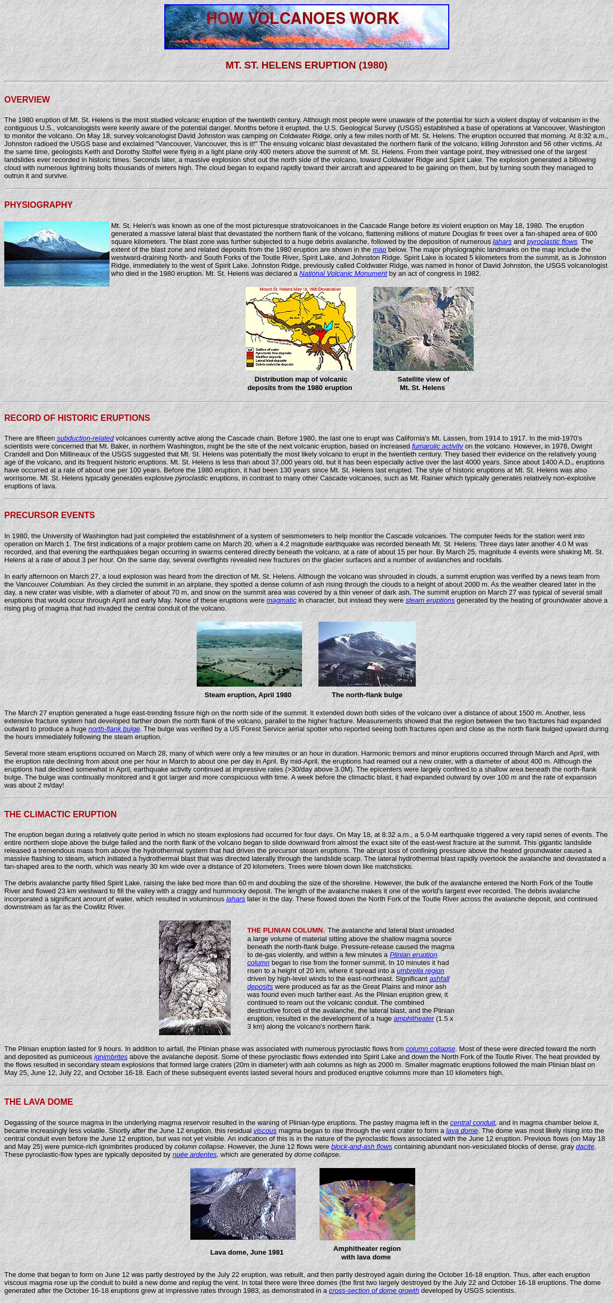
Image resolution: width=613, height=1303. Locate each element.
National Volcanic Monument (343, 273)
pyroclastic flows (552, 242)
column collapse (430, 1049)
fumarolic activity (437, 446)
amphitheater (413, 1018)
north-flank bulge (114, 729)
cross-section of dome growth (374, 1290)
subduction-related (85, 438)
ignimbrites (111, 1057)
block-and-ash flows (361, 1146)
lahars (502, 242)
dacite (585, 1146)
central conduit (473, 1123)
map (379, 249)
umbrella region (420, 971)
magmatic (281, 600)
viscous (265, 1131)
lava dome (462, 1131)
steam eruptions (430, 600)
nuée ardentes (194, 1154)
